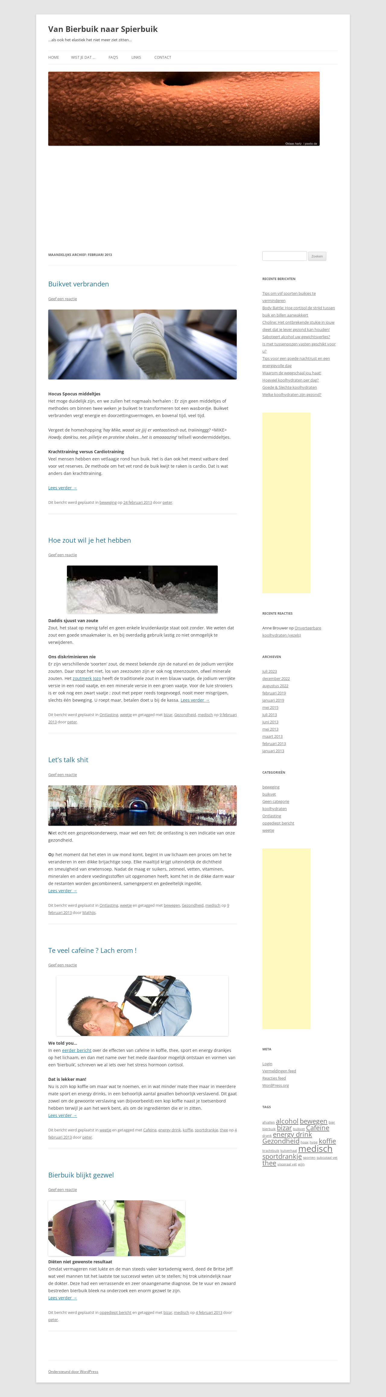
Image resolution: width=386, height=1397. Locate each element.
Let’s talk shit (68, 759)
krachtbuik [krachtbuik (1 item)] (270, 1151)
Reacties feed (274, 1078)
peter (167, 502)
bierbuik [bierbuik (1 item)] (269, 1129)
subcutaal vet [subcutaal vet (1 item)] (327, 1157)
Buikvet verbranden (78, 283)
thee (224, 1130)
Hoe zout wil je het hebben (89, 539)
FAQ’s (113, 57)
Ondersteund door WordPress (73, 1371)
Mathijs (89, 912)
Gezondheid (185, 714)
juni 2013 (270, 722)
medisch (205, 714)
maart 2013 (272, 736)
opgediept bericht (115, 1312)
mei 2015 (270, 707)
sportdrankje (206, 1130)
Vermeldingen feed (279, 1071)
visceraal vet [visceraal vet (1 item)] (287, 1164)
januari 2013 (273, 750)
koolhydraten (274, 808)
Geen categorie (275, 801)
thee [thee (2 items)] (269, 1162)
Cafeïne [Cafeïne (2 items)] (317, 1127)
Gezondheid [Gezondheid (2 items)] (280, 1141)
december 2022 (276, 678)
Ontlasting (109, 714)
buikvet (269, 794)
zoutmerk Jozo (87, 678)
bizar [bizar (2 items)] (284, 1127)
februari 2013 (274, 743)
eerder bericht (76, 1050)
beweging (108, 502)
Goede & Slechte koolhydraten (289, 387)
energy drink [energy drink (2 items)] (292, 1134)
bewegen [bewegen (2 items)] (313, 1121)
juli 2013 (269, 714)
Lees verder (62, 488)
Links (136, 57)
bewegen (172, 905)
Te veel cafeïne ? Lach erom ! (92, 950)
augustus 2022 (275, 685)
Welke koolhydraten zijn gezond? (291, 394)
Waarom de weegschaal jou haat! (291, 373)
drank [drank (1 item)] (267, 1136)
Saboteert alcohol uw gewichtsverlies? (296, 336)
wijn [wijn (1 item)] (301, 1164)
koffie (188, 1130)
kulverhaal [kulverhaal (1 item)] (288, 1151)
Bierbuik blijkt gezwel (81, 1174)
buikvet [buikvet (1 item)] (299, 1129)
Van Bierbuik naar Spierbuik (103, 28)
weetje (126, 714)
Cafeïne (150, 1130)
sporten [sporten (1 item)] (309, 1157)
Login (267, 1063)
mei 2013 (270, 729)
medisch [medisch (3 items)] (315, 1149)
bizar (168, 714)
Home (53, 57)
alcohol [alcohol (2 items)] (287, 1121)
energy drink (169, 1130)
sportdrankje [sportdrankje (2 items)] (282, 1156)
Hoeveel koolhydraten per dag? (290, 380)
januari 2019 (273, 700)
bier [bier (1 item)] (332, 1122)
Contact (162, 57)
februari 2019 (274, 693)
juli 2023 (269, 671)
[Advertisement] (193, 199)
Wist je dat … (83, 57)
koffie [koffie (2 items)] (327, 1141)
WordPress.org (275, 1085)
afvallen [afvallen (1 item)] (268, 1122)
